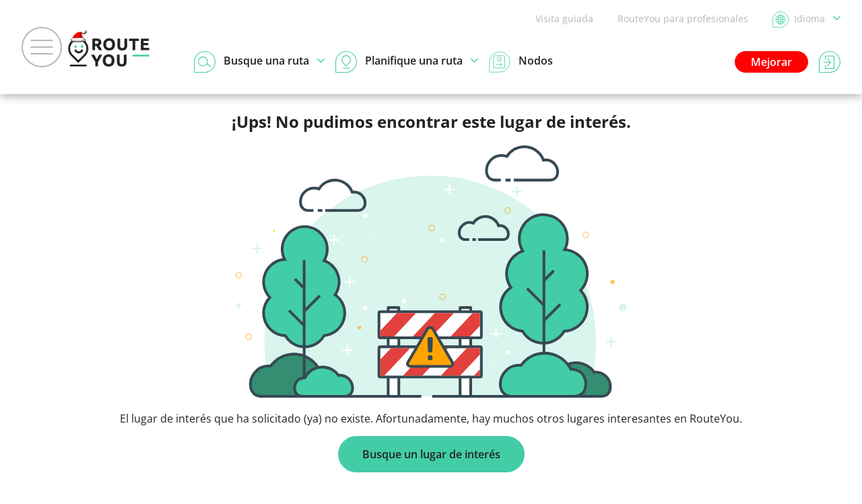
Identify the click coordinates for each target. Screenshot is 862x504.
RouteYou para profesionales (683, 18)
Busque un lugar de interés (431, 454)
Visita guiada (564, 18)
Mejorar (771, 62)
